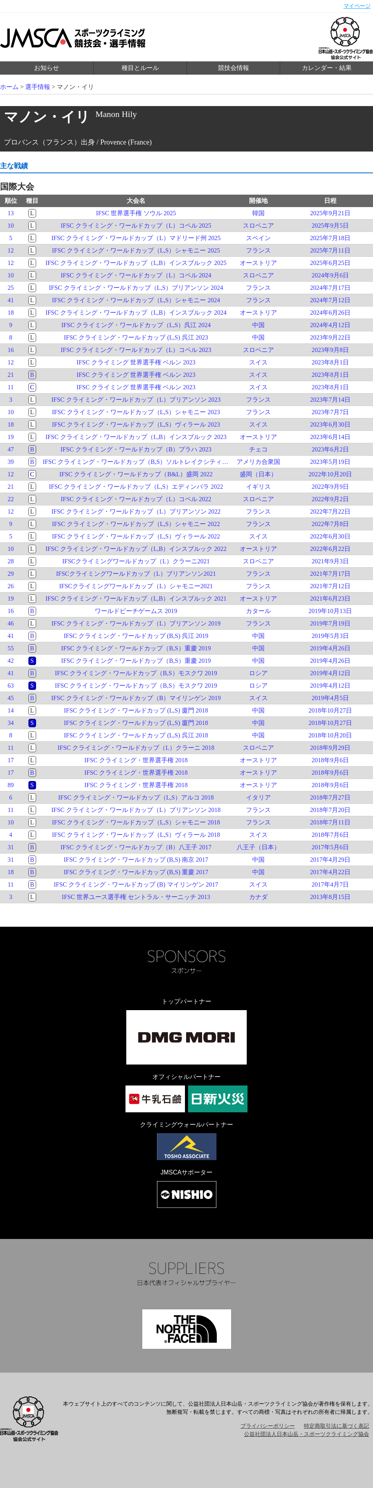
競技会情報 (233, 67)
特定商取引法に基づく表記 (336, 1426)
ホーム (9, 87)
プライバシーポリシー (268, 1426)
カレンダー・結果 (327, 67)
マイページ (357, 6)
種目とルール (140, 67)
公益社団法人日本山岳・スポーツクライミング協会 (306, 1434)
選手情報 (37, 87)
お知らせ (46, 67)
